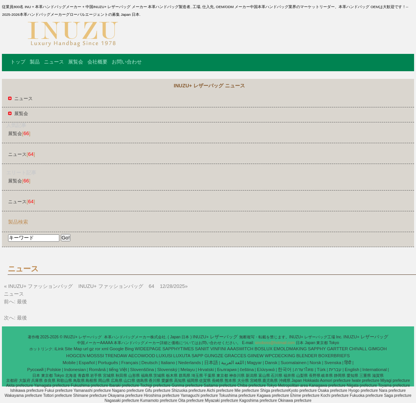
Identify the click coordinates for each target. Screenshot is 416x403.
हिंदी (347, 362)
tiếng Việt (118, 369)
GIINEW (255, 355)
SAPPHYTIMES (178, 348)
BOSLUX (264, 348)
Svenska (332, 362)
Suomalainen (293, 362)
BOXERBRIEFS (334, 355)
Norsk (315, 362)
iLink (59, 348)
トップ (17, 62)
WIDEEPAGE (148, 348)
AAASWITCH (240, 348)
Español (87, 362)
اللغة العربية (232, 362)
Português (108, 362)
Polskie (54, 369)
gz (91, 348)
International (374, 369)
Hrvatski (206, 369)
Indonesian (75, 369)
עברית (335, 369)
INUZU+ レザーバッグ (216, 336)
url (85, 348)
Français (129, 362)
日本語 (211, 362)
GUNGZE (214, 355)
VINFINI (218, 348)
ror (98, 348)
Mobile (68, 362)
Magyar (254, 362)
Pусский (35, 369)
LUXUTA (182, 355)
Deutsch (149, 362)
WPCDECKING (280, 355)
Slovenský (167, 369)
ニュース (54, 62)
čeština (246, 369)
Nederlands (189, 362)
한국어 (285, 369)
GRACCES (236, 355)
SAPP (197, 355)
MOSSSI (95, 355)
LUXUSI (164, 355)
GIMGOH (377, 348)
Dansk (271, 362)
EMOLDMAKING (290, 348)
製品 (35, 62)
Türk (321, 369)
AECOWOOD (141, 355)
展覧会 (75, 62)
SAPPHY (317, 348)
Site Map (73, 348)
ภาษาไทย (304, 369)
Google (116, 348)
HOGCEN (76, 355)
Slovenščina (142, 369)
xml (105, 348)
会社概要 (97, 62)
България (227, 369)
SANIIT (202, 348)
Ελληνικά (266, 369)
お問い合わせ (127, 62)
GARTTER (337, 348)
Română (97, 369)
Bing (129, 348)
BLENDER (306, 355)
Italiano (168, 362)
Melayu (187, 369)
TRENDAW (116, 355)
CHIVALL (358, 348)
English (352, 369)
